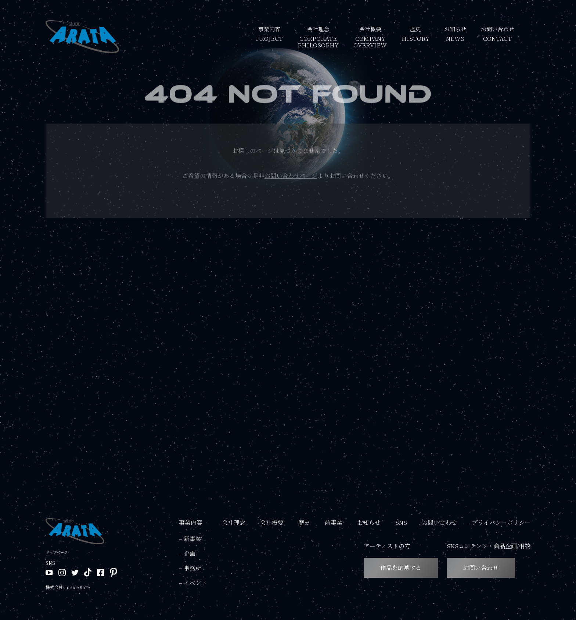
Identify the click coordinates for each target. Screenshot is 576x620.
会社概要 (370, 36)
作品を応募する (400, 567)
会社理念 (318, 36)
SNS (401, 522)
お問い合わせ (497, 33)
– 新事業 (190, 538)
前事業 (333, 522)
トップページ (57, 552)
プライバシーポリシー (501, 522)
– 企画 (187, 553)
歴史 (415, 33)
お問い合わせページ (290, 177)
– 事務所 (190, 568)
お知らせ (455, 33)
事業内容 (269, 33)
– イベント (193, 582)
